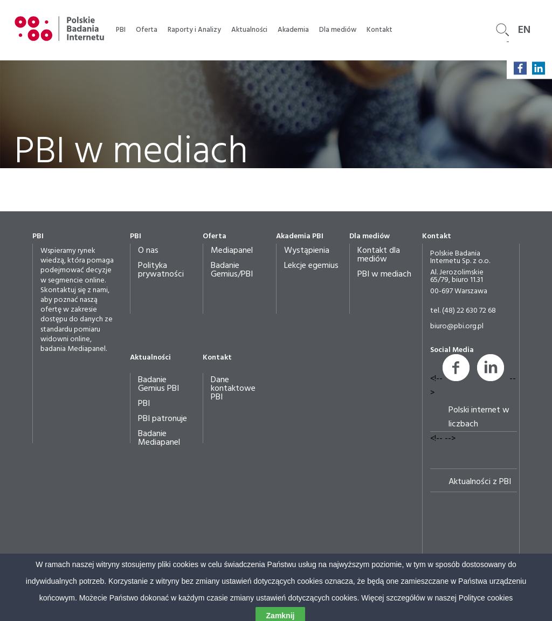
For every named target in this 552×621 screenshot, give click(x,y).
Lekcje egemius (311, 265)
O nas (148, 250)
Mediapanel (232, 250)
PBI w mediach (384, 274)
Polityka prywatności (161, 270)
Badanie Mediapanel (159, 438)
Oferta (146, 30)
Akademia (293, 30)
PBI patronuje (162, 419)
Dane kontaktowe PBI (233, 389)
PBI (121, 30)
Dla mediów (337, 30)
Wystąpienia (306, 250)
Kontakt (379, 30)
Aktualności (249, 30)
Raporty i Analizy (194, 30)
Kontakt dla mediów (378, 255)
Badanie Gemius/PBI (232, 270)
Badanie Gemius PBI (158, 384)
